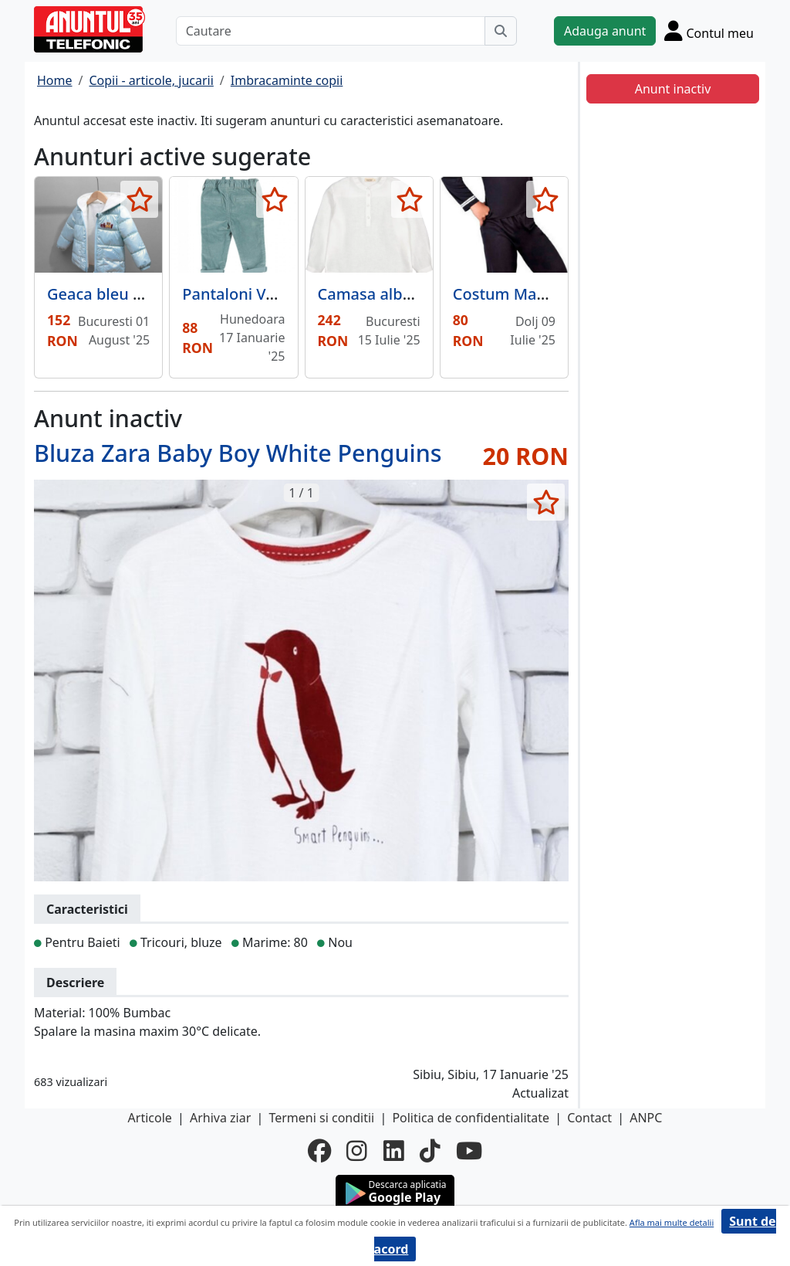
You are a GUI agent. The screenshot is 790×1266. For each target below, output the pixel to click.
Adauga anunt (605, 30)
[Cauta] (500, 31)
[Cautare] (330, 31)
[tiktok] (430, 1151)
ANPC (646, 1117)
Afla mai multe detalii (672, 1222)
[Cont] (709, 30)
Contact (589, 1117)
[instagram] (356, 1151)
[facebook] (319, 1151)
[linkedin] (393, 1151)
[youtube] (469, 1151)
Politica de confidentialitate (470, 1117)
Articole (150, 1117)
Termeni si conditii (321, 1117)
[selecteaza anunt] (139, 199)
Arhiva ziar (220, 1117)
